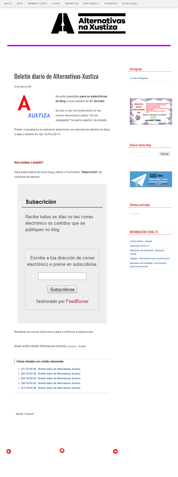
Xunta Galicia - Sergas (141, 241)
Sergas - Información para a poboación (150, 258)
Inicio (8, 3)
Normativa (72, 3)
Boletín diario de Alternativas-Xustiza (56, 76)
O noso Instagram (139, 78)
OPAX (20, 3)
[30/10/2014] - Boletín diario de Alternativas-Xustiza (50, 373)
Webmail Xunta (37, 3)
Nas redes (91, 3)
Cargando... (135, 213)
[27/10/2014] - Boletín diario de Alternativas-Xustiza (50, 387)
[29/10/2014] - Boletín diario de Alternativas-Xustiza (50, 378)
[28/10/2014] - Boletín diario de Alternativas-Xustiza (50, 383)
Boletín (82, 346)
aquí (19, 134)
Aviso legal (129, 3)
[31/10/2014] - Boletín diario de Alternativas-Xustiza (50, 369)
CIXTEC (56, 3)
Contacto (110, 3)
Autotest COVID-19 (139, 246)
